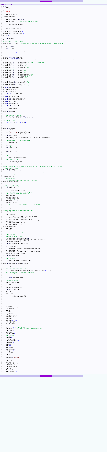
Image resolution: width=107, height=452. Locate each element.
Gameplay (3, 4)
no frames (44, 2)
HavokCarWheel (11, 67)
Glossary (76, 1)
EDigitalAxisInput (20, 58)
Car (12, 6)
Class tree (60, 1)
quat (8, 55)
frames (41, 2)
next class (7, 2)
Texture (7, 425)
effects (9, 318)
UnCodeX (64, 451)
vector (8, 54)
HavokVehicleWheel (16, 68)
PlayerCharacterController (14, 8)
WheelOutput (10, 41)
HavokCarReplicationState (12, 52)
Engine (12, 68)
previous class (3, 2)
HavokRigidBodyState (11, 228)
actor (11, 144)
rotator (16, 148)
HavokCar (10, 4)
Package (23, 1)
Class (34, 1)
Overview (8, 1)
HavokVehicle (7, 70)
